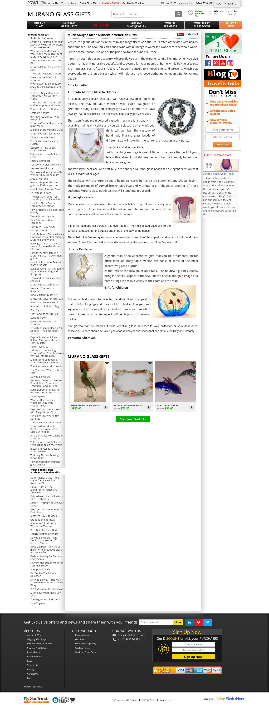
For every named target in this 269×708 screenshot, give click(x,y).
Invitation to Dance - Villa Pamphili (44, 118)
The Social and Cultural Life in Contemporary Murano (46, 104)
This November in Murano (45, 422)
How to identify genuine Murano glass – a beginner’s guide (46, 255)
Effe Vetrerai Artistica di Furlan (44, 142)
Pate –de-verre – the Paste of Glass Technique (46, 498)
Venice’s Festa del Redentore (46, 109)
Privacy (30, 669)
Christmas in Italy (40, 192)
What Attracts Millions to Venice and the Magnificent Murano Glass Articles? (46, 53)
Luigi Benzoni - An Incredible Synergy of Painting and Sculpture (47, 271)
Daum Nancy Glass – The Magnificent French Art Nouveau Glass (44, 480)
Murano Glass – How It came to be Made (46, 125)
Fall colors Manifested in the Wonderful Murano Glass (46, 173)
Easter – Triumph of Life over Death (47, 504)
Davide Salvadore (40, 376)
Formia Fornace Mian (42, 226)
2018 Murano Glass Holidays (46, 589)
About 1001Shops (35, 635)
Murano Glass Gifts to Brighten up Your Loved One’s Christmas (44, 429)
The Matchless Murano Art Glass (45, 62)
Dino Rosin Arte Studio (43, 137)
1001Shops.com (37, 2)
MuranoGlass (40, 24)
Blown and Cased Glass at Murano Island (45, 450)
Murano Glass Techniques (45, 133)
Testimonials (33, 665)
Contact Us (32, 673)
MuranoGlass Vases (69, 24)
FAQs (29, 660)
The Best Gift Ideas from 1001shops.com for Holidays (46, 198)
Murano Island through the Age (46, 68)
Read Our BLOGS (110, 3)
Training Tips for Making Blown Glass (44, 457)
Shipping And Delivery (37, 647)
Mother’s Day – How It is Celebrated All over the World (44, 96)
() (233, 12)
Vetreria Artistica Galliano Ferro (45, 156)
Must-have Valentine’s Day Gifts (45, 594)
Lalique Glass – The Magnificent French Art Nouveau (43, 489)
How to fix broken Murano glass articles (45, 463)
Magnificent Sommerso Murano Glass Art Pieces (44, 361)
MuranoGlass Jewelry (136, 24)
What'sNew (231, 24)
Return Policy (33, 652)
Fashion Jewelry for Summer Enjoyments (46, 558)
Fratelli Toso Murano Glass (45, 189)
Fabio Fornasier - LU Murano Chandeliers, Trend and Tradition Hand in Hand (46, 383)
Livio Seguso (37, 396)
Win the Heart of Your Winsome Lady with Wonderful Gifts (42, 402)
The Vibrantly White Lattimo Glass (46, 371)
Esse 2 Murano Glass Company (42, 221)
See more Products (133, 419)
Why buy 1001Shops (37, 639)
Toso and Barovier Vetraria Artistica (45, 279)
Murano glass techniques (45, 284)
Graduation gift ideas (42, 519)
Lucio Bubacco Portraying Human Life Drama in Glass (46, 391)
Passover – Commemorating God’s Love (46, 511)
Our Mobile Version (33, 686)
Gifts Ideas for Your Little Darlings (44, 417)
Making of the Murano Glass (46, 129)
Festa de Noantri (40, 112)
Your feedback (68, 3)
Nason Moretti (38, 230)
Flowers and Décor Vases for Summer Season (46, 564)
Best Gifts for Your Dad (43, 530)
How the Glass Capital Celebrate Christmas (43, 205)
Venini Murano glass (42, 216)
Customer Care (34, 656)
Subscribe (222, 144)
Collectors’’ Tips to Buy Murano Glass (43, 149)
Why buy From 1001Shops (39, 643)
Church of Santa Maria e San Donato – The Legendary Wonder (46, 330)
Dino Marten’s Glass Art (43, 295)
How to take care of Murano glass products (46, 263)
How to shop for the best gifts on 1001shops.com (44, 184)
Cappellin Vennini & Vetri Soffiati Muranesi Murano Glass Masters (45, 340)
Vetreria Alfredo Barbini (44, 302)
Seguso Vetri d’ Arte (41, 168)
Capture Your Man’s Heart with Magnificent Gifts (45, 411)
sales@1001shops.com (175, 3)
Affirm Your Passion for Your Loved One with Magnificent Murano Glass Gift (46, 44)
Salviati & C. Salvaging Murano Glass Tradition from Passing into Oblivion (47, 353)
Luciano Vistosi (38, 317)
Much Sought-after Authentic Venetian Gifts (45, 471)
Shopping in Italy (40, 569)
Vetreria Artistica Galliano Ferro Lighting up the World (46, 443)
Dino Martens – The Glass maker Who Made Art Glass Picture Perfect (46, 549)
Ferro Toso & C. (39, 346)
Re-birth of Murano (41, 38)
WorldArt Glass (170, 24)
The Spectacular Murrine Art (46, 366)
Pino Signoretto (39, 310)
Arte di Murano (39, 178)
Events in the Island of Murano (43, 79)
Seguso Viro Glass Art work (45, 164)
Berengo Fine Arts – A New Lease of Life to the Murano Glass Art (46, 246)
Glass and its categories (44, 313)
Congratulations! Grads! (44, 533)
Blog (29, 678)
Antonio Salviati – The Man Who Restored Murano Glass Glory (46, 582)
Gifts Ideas (101, 24)
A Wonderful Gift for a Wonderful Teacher (43, 525)
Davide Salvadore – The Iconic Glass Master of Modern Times (43, 540)
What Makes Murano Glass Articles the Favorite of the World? (45, 86)
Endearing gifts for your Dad (46, 298)
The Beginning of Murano (45, 599)
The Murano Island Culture (46, 73)
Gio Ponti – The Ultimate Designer (44, 574)
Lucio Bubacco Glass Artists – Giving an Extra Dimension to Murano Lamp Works (47, 237)
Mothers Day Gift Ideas (43, 516)
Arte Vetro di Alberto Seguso (46, 306)
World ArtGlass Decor (202, 24)
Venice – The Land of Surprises (42, 290)
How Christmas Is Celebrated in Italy (47, 211)
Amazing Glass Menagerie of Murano (46, 437)
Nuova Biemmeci (40, 160)
